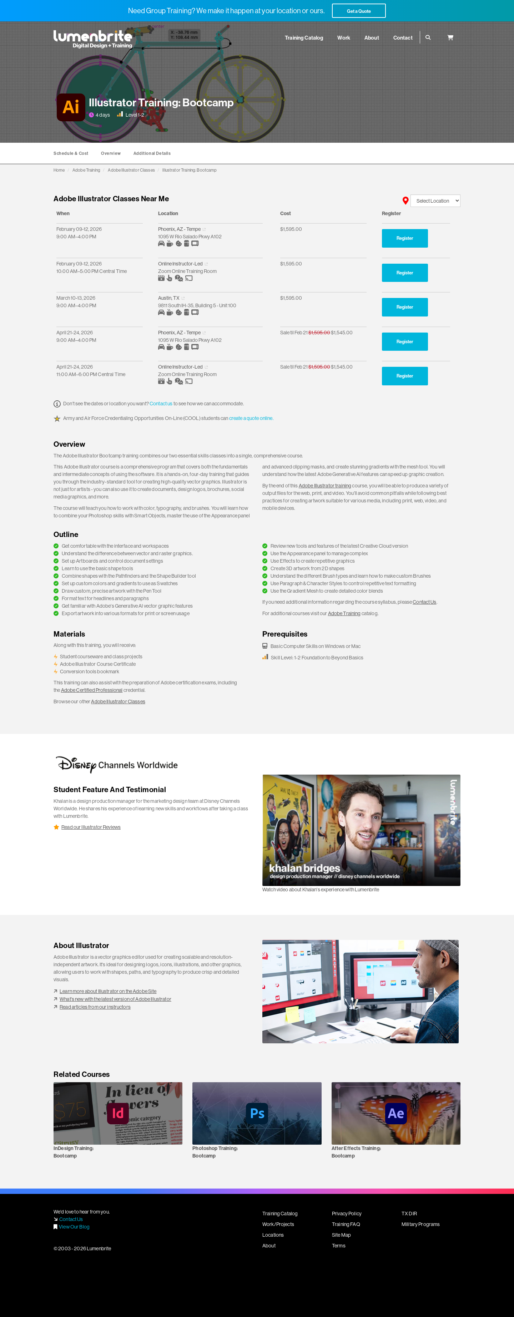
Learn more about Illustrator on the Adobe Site (108, 991)
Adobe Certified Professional (92, 690)
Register (405, 238)
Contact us (161, 403)
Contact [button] (403, 37)
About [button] (371, 37)
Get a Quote (359, 11)
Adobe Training (86, 170)
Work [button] (343, 37)
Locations (273, 1235)
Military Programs (421, 1224)
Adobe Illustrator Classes (131, 170)
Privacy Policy (347, 1213)
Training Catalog (280, 1213)
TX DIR (409, 1213)
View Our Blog (74, 1227)
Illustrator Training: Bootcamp (189, 170)
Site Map (341, 1235)
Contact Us (424, 602)
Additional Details (152, 153)
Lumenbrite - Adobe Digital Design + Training (93, 39)
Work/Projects (278, 1224)
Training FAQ (346, 1224)
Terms (339, 1245)
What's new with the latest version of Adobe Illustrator (115, 999)
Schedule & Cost (71, 153)
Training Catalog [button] (304, 37)
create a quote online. (251, 418)
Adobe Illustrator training (325, 485)
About (269, 1245)
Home (59, 170)
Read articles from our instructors (95, 1007)
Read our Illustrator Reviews (91, 827)
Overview (111, 153)
